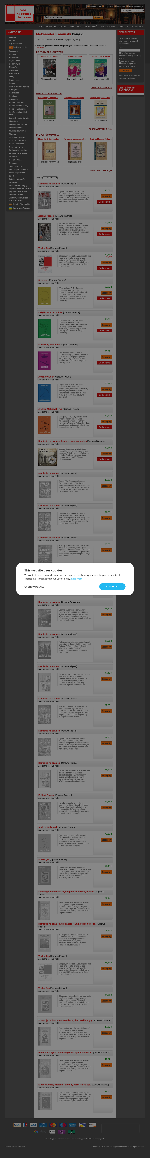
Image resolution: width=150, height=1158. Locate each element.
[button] (34, 586)
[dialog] (75, 579)
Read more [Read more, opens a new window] (76, 578)
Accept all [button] (112, 586)
